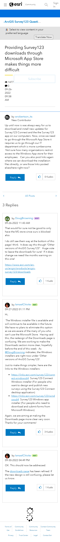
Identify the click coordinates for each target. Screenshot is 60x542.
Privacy (10, 535)
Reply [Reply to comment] (13, 281)
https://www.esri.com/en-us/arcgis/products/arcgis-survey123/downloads (20, 268)
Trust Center (23, 535)
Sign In (55, 4)
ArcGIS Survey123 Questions (23, 21)
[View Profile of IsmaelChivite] (23, 304)
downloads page (19, 471)
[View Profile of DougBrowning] (24, 218)
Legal (36, 535)
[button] (39, 177)
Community (30, 4)
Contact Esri (47, 535)
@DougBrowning (15, 352)
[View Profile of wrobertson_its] (23, 116)
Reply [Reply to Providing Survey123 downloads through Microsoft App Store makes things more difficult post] (13, 177)
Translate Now (43, 37)
